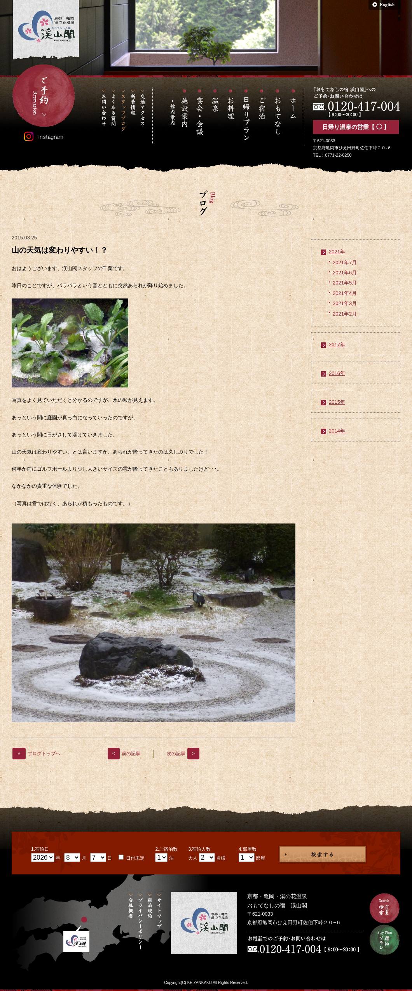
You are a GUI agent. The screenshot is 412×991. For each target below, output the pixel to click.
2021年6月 (345, 273)
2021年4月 (345, 293)
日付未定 (135, 858)
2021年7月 (345, 262)
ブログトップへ (36, 753)
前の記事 (124, 753)
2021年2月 (345, 314)
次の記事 (183, 753)
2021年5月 (345, 283)
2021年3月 (345, 303)
